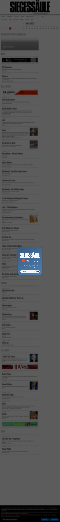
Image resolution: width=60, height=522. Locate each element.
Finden (37, 271)
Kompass (32, 260)
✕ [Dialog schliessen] (37, 248)
